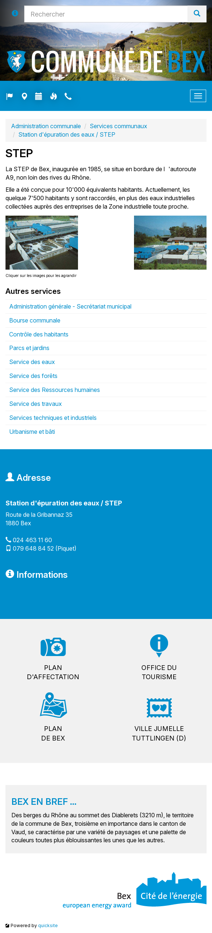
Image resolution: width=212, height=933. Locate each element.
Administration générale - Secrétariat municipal (70, 306)
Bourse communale (34, 320)
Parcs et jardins (29, 348)
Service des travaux (35, 403)
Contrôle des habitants (38, 334)
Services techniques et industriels (53, 417)
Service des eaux (32, 361)
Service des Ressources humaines (54, 389)
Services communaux (118, 126)
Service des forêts (33, 375)
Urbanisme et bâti (32, 431)
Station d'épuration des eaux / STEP (66, 134)
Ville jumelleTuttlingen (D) (159, 733)
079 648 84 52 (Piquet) (45, 548)
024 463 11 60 (32, 540)
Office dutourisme (159, 672)
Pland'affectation (53, 672)
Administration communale (46, 126)
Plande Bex (53, 733)
